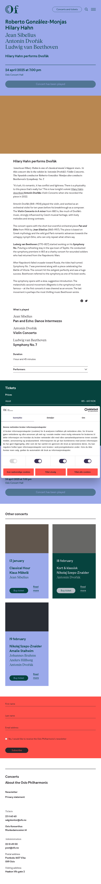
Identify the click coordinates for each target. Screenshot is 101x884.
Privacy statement (15, 797)
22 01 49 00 (11, 844)
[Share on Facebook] (81, 300)
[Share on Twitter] (86, 300)
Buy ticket (19, 590)
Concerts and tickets (67, 9)
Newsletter (11, 792)
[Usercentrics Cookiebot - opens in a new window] (86, 410)
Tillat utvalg (50, 472)
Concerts (12, 776)
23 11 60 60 (11, 816)
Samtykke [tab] (17, 417)
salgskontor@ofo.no (15, 820)
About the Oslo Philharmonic (26, 782)
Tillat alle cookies (82, 472)
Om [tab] (83, 417)
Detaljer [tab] (50, 417)
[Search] (86, 9)
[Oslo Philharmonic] (11, 9)
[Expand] (50, 369)
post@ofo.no (12, 847)
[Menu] (93, 9)
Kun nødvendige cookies (18, 472)
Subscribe (17, 750)
